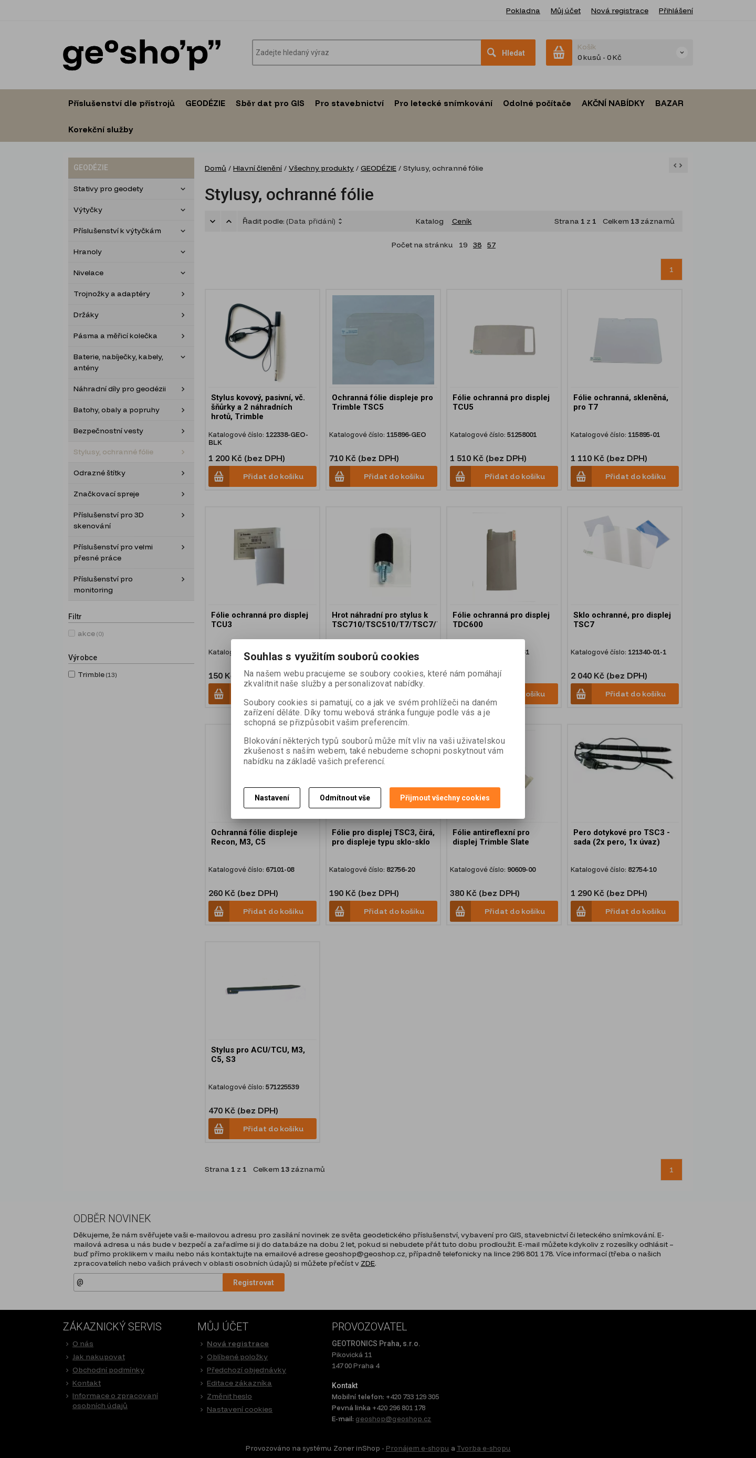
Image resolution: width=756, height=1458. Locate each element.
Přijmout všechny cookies (445, 798)
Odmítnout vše (345, 798)
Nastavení (272, 798)
